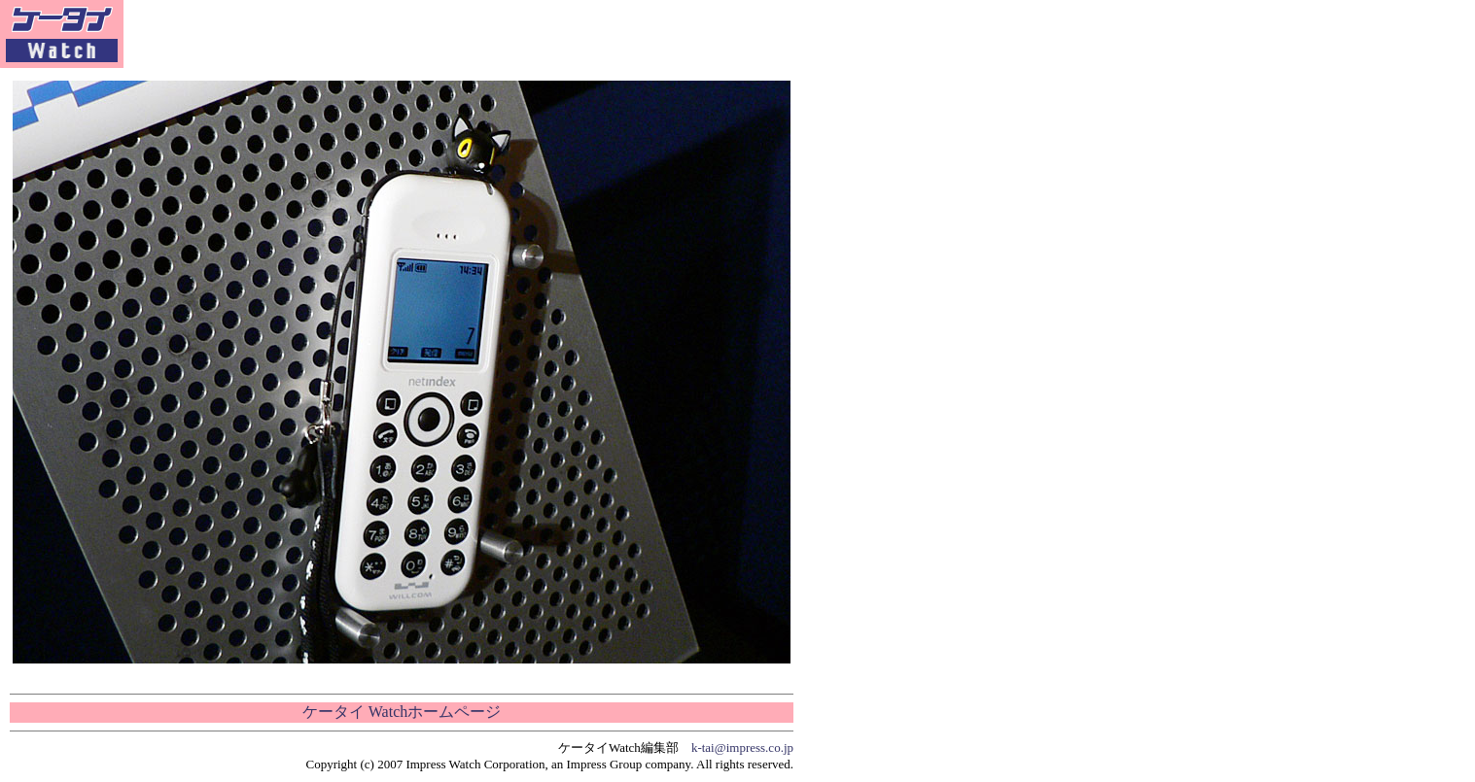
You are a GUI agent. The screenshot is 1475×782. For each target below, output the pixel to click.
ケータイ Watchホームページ (401, 711)
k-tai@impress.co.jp (742, 747)
